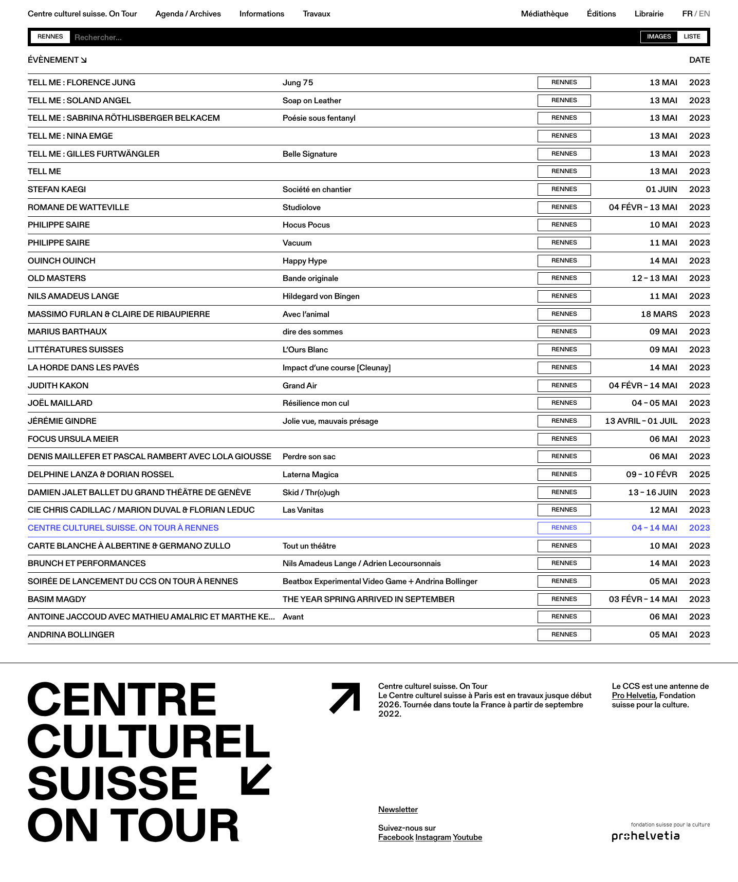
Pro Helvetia (634, 717)
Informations (261, 13)
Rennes (50, 36)
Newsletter (398, 831)
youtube (467, 859)
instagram (433, 859)
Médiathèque (544, 13)
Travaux (316, 13)
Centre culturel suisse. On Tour (82, 13)
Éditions (601, 13)
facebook (396, 859)
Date (699, 60)
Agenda (169, 13)
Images (659, 36)
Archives (205, 13)
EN (704, 13)
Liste (692, 36)
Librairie (649, 13)
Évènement (53, 60)
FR (687, 13)
